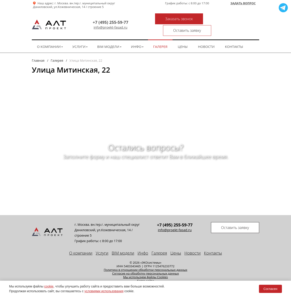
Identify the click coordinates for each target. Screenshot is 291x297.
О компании (49, 36)
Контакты (234, 36)
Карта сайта (145, 270)
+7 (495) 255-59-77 (110, 17)
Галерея (160, 36)
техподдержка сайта (241, 278)
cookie (48, 286)
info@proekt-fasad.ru (110, 22)
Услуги (78, 36)
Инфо (136, 36)
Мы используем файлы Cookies (145, 266)
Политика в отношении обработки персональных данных (145, 259)
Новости (206, 36)
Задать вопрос (243, 3)
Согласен (270, 289)
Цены (183, 36)
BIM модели (108, 36)
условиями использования (103, 291)
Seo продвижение (209, 278)
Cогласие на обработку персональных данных (145, 263)
